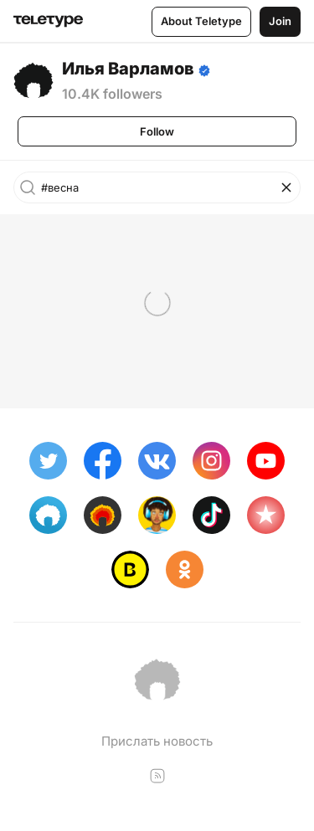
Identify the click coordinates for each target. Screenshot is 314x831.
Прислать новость (157, 741)
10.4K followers (112, 93)
